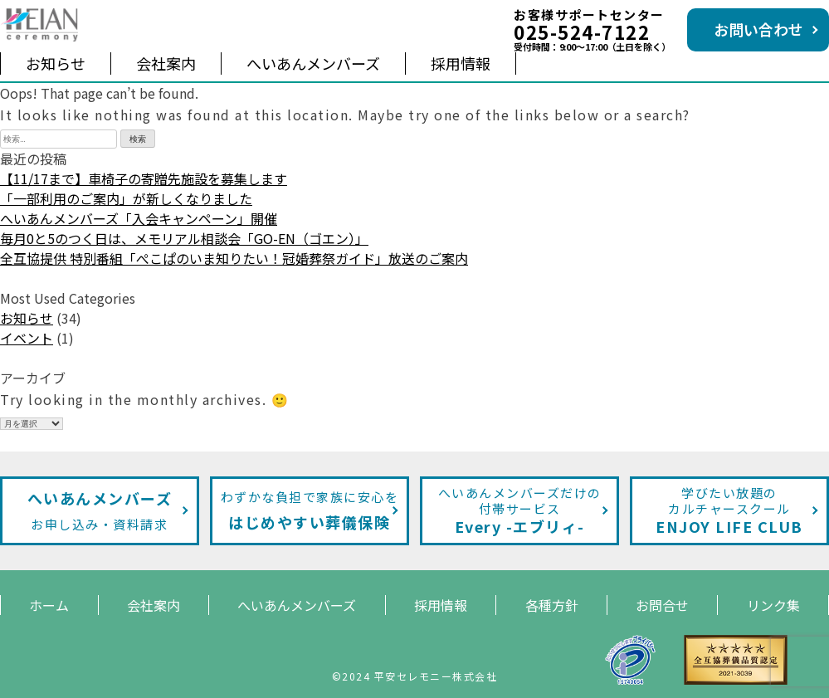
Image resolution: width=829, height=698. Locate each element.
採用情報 (460, 63)
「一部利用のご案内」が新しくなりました (126, 198)
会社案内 (166, 63)
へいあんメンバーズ (313, 63)
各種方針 (551, 605)
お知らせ (55, 63)
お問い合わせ (758, 29)
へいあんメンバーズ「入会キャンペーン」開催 (138, 218)
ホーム (49, 605)
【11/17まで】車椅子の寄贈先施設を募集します (143, 178)
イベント (26, 338)
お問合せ (662, 605)
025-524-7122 (582, 31)
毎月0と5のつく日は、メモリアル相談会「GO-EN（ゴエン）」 (184, 238)
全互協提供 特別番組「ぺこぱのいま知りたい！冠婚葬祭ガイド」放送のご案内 (234, 258)
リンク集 (773, 605)
